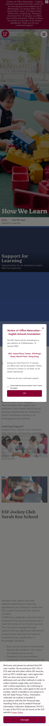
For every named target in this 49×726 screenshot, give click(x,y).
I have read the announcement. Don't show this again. (26, 387)
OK (24, 393)
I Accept (24, 719)
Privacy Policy (17, 713)
